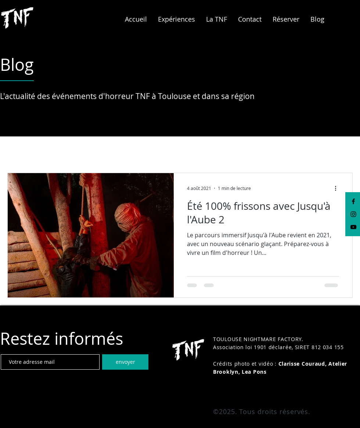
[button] (176, 19)
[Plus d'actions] (338, 188)
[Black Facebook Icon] (353, 201)
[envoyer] (125, 362)
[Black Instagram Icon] (353, 214)
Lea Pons (254, 371)
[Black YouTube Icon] (353, 227)
